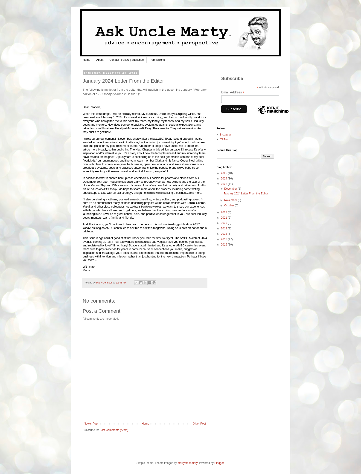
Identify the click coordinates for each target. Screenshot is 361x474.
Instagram (226, 134)
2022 (224, 212)
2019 (224, 228)
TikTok (224, 139)
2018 (224, 233)
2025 (224, 173)
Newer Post (91, 423)
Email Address (233, 92)
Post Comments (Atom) (113, 430)
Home (86, 59)
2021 (224, 217)
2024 (224, 178)
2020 (224, 223)
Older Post (199, 423)
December (231, 188)
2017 (224, 239)
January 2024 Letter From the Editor (246, 193)
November (231, 200)
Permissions (157, 59)
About (99, 59)
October (229, 205)
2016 (224, 244)
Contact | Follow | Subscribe (126, 59)
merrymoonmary (187, 463)
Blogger (219, 463)
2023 (224, 184)
